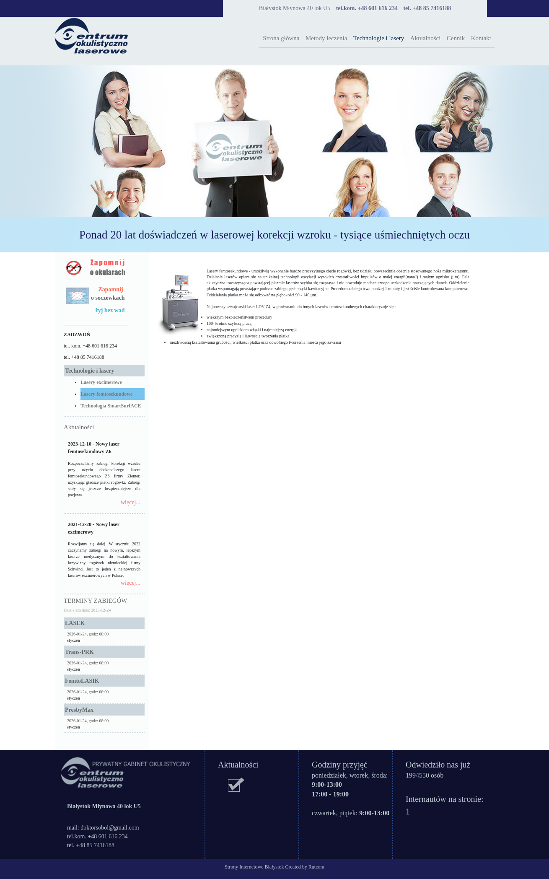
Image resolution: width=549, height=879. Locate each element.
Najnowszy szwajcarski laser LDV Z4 (238, 306)
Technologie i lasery (378, 38)
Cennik (456, 38)
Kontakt (481, 38)
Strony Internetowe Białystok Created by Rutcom (274, 867)
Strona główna (281, 38)
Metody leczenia (326, 38)
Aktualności (425, 38)
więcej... (130, 502)
